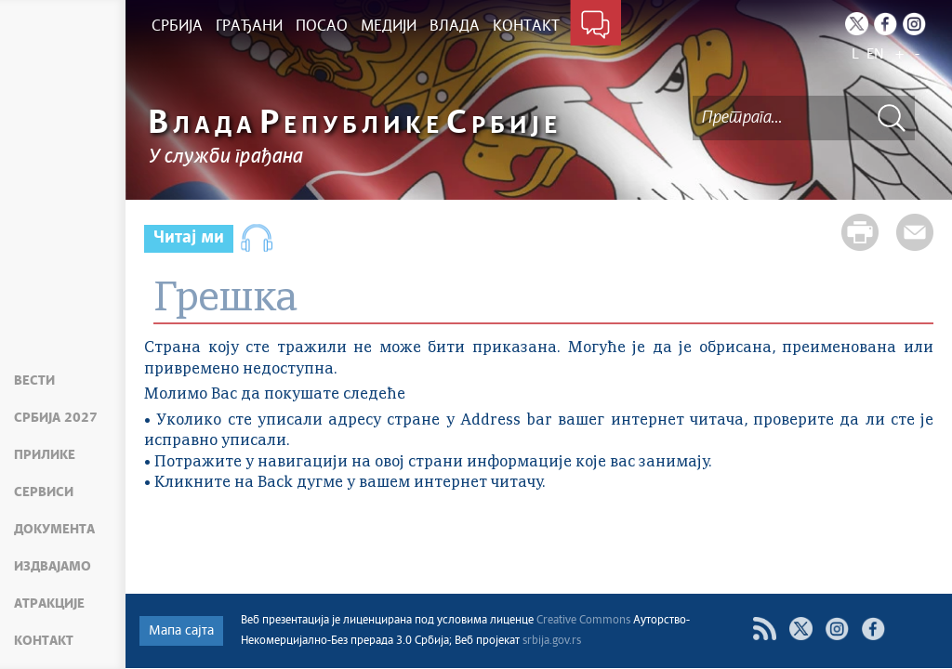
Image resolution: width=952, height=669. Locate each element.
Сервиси (43, 492)
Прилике (44, 455)
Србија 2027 (56, 418)
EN (875, 54)
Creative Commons (583, 620)
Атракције (49, 603)
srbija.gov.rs (551, 641)
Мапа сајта (181, 630)
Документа (54, 529)
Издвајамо (52, 566)
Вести (34, 380)
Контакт (43, 641)
